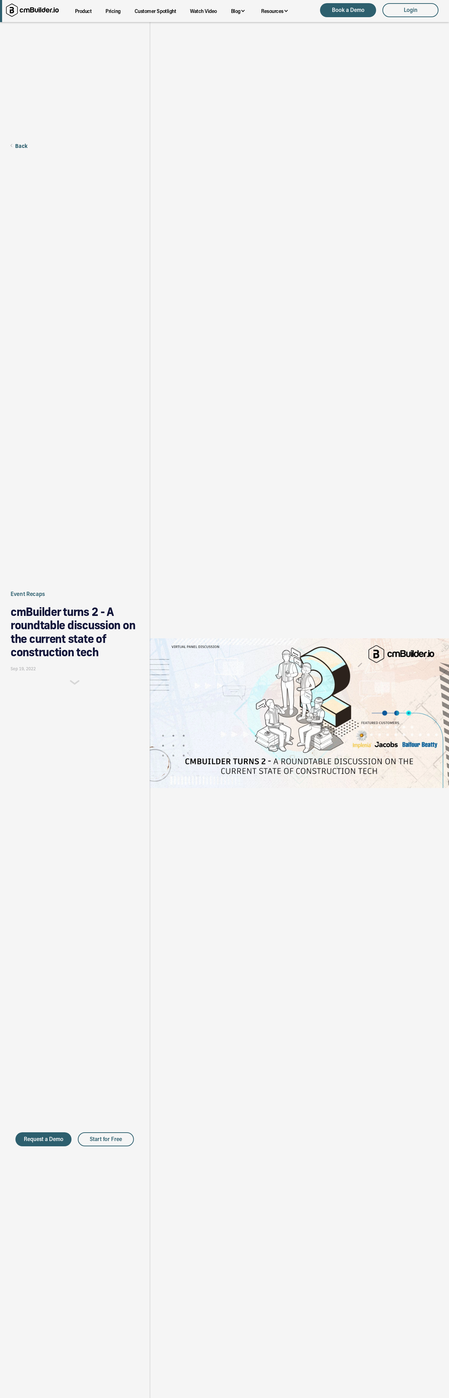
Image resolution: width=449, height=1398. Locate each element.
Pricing (113, 10)
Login (410, 9)
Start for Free (106, 1138)
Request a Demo (43, 1138)
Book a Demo (348, 9)
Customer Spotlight (155, 10)
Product (83, 10)
